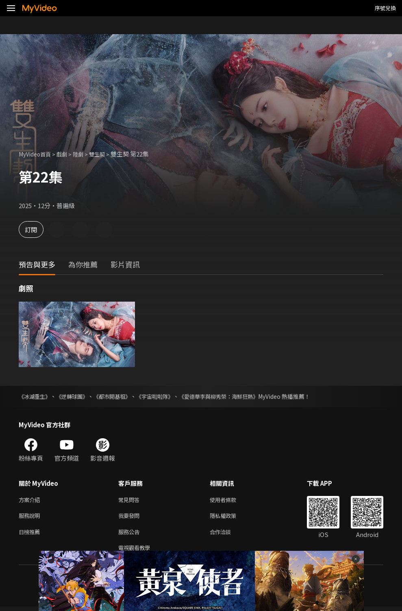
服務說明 (31, 517)
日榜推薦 (31, 534)
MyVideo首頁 (37, 154)
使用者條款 (230, 500)
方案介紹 (31, 500)
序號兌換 (385, 8)
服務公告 (130, 534)
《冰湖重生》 (36, 396)
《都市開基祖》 (118, 396)
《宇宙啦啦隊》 (164, 396)
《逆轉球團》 (76, 396)
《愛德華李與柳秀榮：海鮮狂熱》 (232, 396)
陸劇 (85, 154)
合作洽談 (227, 534)
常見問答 (130, 500)
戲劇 (67, 154)
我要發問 (130, 517)
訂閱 (35, 229)
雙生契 (106, 154)
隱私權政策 (230, 517)
